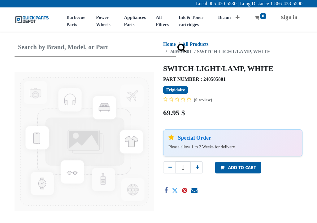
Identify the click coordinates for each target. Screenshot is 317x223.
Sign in (289, 17)
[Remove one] (169, 167)
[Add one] (196, 167)
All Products (195, 44)
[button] (238, 15)
